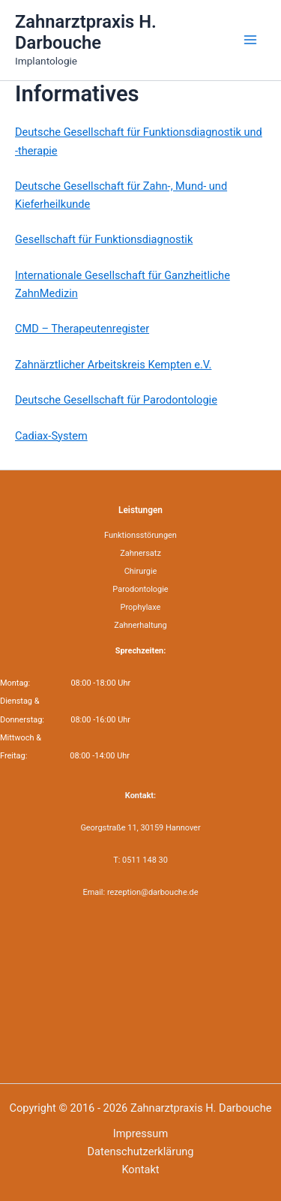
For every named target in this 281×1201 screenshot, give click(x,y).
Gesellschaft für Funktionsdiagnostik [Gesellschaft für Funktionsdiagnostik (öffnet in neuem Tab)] (104, 239)
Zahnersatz (140, 553)
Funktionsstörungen (140, 535)
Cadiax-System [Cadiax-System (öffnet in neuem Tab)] (51, 436)
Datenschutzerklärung (141, 1151)
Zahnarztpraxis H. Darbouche (86, 32)
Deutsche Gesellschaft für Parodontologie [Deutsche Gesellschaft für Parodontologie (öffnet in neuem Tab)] (116, 400)
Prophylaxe (141, 607)
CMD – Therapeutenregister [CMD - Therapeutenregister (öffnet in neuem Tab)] (82, 328)
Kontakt (140, 1169)
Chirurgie (140, 571)
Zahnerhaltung (140, 625)
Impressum (140, 1133)
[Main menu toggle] (250, 40)
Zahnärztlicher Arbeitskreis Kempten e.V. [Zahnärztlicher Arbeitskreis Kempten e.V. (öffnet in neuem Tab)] (113, 364)
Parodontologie (140, 589)
